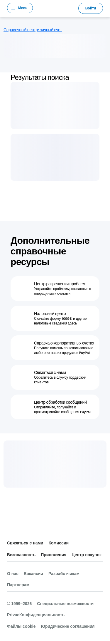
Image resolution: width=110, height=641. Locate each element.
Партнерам (18, 584)
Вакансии (33, 573)
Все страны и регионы (11, 528)
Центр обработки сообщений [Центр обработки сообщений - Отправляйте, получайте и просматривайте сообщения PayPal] (60, 402)
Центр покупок (86, 554)
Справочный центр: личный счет (33, 29)
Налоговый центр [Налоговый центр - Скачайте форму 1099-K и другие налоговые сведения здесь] (50, 313)
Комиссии (58, 543)
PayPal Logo (56, 8)
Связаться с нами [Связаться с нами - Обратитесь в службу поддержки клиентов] (50, 372)
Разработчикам (63, 573)
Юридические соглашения (67, 626)
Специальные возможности (65, 603)
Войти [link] (90, 8)
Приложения (53, 554)
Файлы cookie (21, 626)
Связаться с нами (25, 543)
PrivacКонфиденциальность (36, 614)
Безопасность (21, 554)
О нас (12, 573)
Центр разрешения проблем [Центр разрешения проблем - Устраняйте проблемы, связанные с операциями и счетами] (59, 283)
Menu (22, 8)
